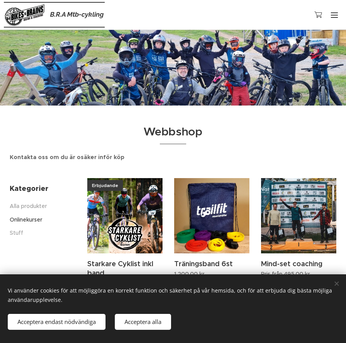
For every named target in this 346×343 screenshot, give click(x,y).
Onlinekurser (26, 219)
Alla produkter (28, 206)
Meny (334, 15)
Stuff (16, 232)
